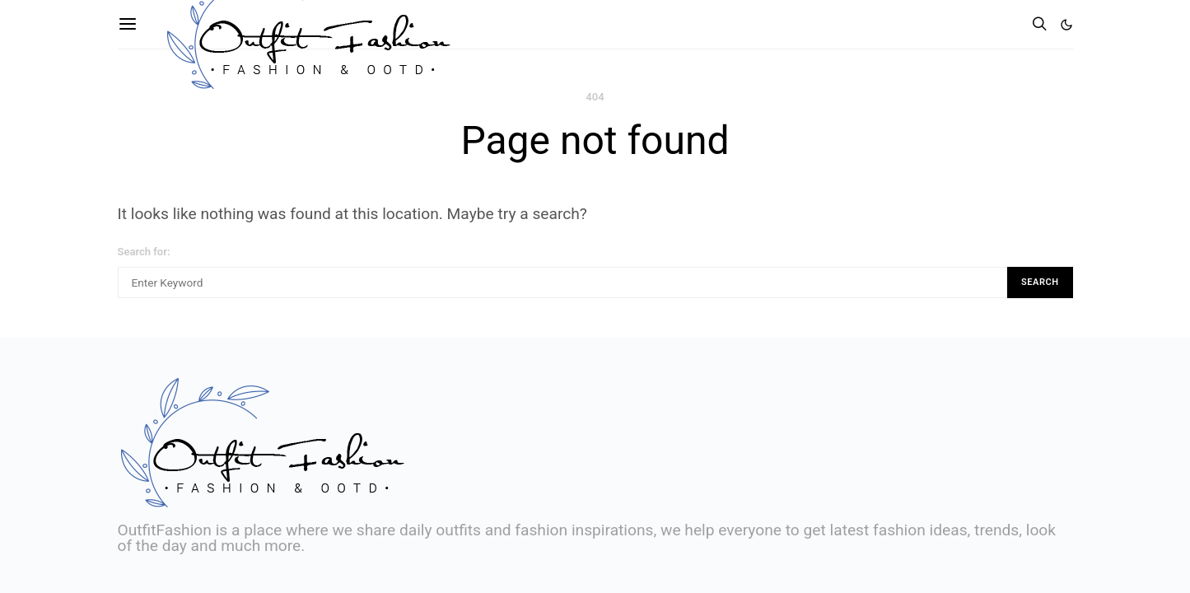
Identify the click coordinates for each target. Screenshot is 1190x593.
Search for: (144, 251)
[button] (1066, 24)
